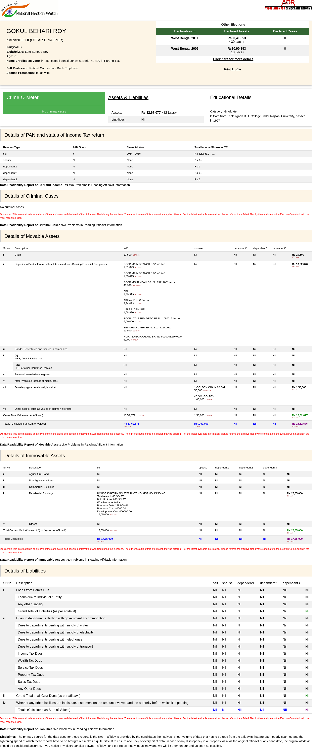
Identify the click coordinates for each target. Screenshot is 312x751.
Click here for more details (233, 59)
